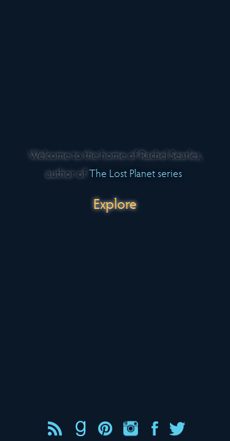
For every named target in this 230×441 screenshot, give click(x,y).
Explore (115, 203)
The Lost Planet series (135, 172)
